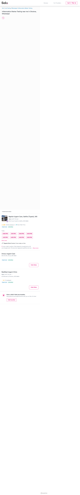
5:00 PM (29, 237)
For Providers (57, 3)
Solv (3, 8)
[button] (62, 15)
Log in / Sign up (71, 3)
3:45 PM (21, 233)
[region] (60, 250)
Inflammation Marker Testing (25, 8)
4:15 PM (5, 237)
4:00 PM (29, 233)
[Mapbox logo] (43, 493)
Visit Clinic (34, 265)
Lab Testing (8, 8)
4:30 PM (13, 237)
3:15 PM (13, 233)
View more (4, 240)
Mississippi (14, 8)
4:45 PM (21, 237)
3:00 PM (5, 233)
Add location (11, 300)
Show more (35, 248)
